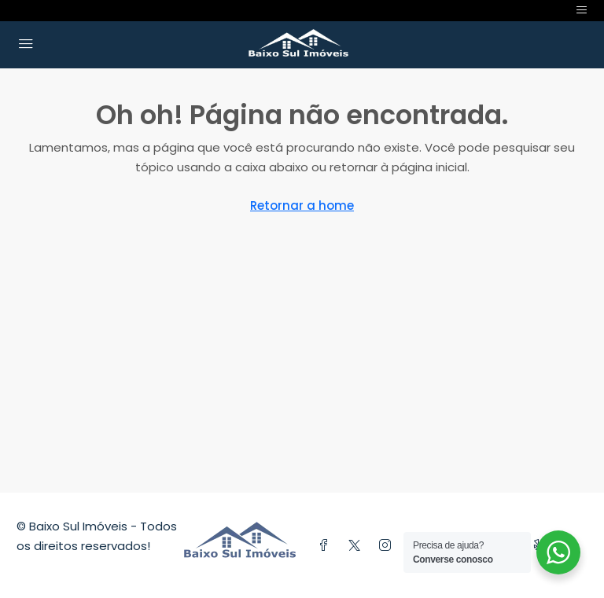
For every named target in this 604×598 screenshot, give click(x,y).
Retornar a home (302, 205)
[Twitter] (357, 545)
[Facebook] (327, 545)
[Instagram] (388, 545)
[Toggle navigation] (581, 10)
